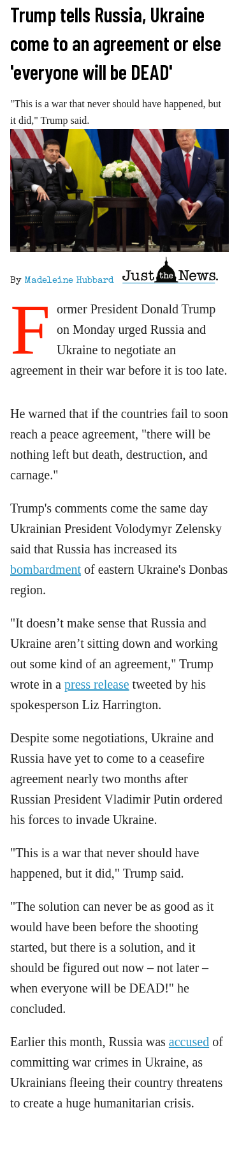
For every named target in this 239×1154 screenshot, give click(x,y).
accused (189, 1042)
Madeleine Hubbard (68, 280)
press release (96, 684)
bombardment (45, 569)
